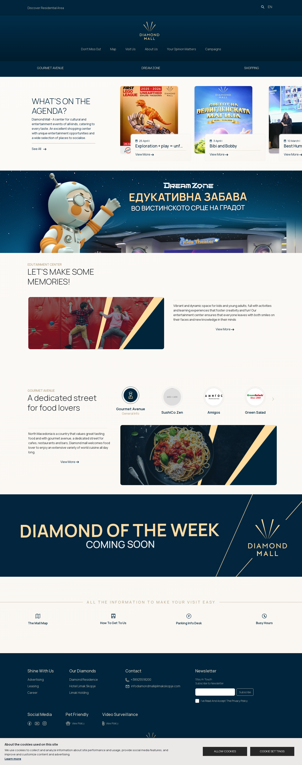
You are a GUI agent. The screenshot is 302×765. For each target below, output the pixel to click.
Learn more (13, 759)
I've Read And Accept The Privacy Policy (224, 701)
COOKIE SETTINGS (272, 751)
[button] (273, 399)
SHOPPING (251, 68)
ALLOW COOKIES (225, 751)
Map (113, 49)
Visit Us (130, 49)
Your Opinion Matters (181, 49)
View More (225, 329)
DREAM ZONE (151, 68)
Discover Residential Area (46, 8)
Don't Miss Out (91, 49)
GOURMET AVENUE (50, 68)
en (270, 6)
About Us (151, 49)
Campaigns (213, 49)
